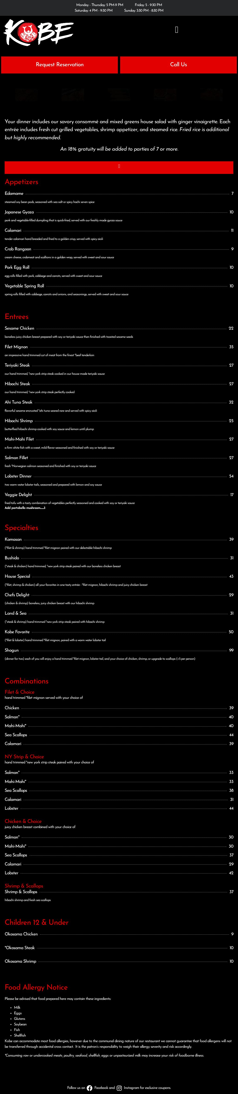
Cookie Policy (95, 1076)
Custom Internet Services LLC (157, 1085)
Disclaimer (149, 1076)
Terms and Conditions (123, 1076)
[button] (177, 30)
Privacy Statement (69, 1076)
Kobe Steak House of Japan (103, 1085)
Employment (171, 1076)
